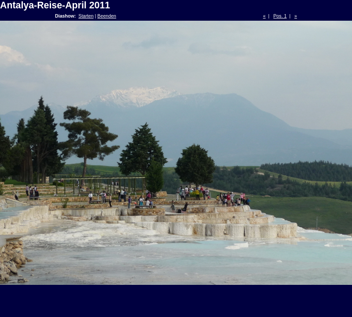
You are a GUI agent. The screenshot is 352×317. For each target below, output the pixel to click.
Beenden (106, 15)
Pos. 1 (279, 15)
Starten (85, 15)
